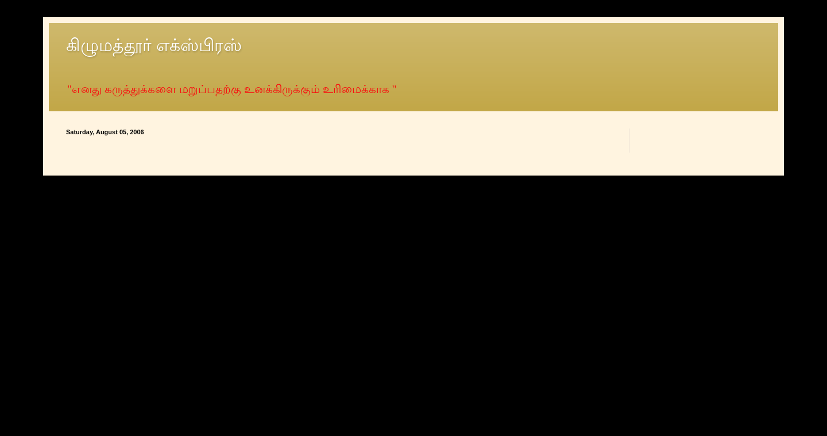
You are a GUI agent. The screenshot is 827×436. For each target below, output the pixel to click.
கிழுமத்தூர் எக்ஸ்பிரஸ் (154, 45)
